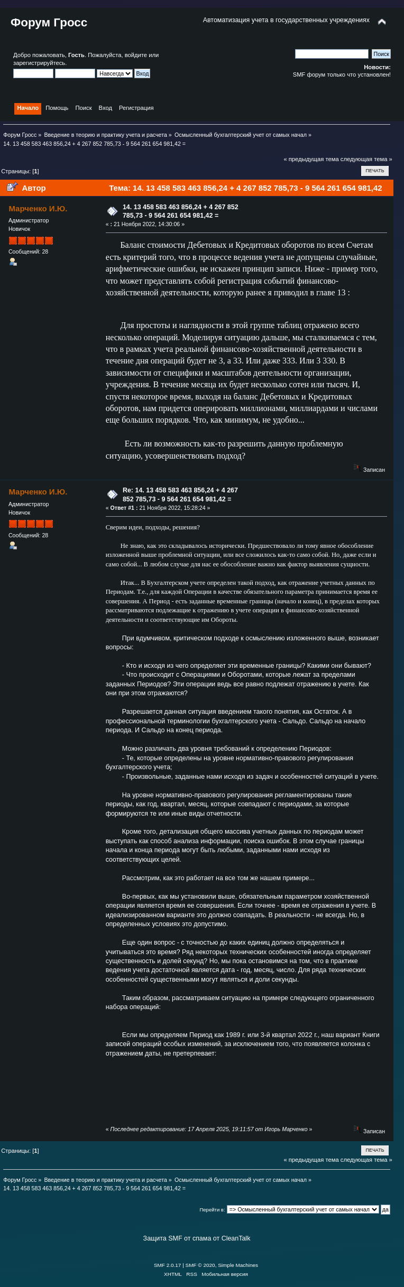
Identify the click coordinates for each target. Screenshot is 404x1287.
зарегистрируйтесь (39, 63)
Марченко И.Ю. (37, 208)
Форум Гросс (49, 22)
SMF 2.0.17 (167, 1265)
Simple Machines (238, 1265)
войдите (136, 55)
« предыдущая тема (310, 159)
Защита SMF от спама (177, 1238)
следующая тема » (366, 159)
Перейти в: (212, 1210)
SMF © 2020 (200, 1265)
